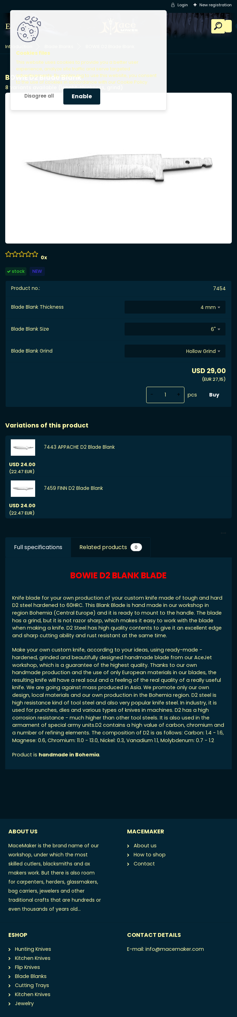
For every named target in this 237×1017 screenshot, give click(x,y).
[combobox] (175, 307)
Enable (82, 96)
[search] (218, 26)
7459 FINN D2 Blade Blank (73, 488)
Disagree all (39, 96)
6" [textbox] (213, 329)
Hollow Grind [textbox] (201, 351)
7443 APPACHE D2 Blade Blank (79, 447)
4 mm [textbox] (208, 307)
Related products (110, 547)
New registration (215, 5)
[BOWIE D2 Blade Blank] (118, 167)
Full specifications (38, 547)
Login (182, 5)
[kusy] (165, 395)
